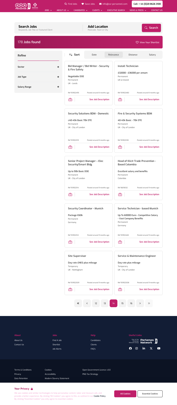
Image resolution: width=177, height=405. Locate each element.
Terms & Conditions (23, 370)
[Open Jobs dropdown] (48, 10)
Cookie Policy (100, 396)
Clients (94, 344)
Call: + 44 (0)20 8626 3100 (147, 3)
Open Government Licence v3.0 (96, 370)
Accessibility (50, 374)
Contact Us (19, 344)
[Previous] (87, 303)
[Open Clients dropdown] (97, 10)
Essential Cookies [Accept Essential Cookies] (150, 393)
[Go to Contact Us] (157, 10)
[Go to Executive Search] (116, 10)
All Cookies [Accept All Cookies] (125, 393)
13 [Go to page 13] (105, 303)
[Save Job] (70, 99)
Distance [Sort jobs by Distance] (133, 54)
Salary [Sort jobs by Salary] (152, 54)
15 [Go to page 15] (122, 303)
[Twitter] (151, 348)
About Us (18, 340)
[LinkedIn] (143, 348)
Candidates (96, 340)
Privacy (17, 374)
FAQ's (93, 349)
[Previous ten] (78, 303)
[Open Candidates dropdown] (80, 10)
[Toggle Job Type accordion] (38, 77)
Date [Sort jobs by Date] (94, 54)
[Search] (151, 28)
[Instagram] (136, 348)
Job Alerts (57, 349)
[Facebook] (130, 348)
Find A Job (57, 340)
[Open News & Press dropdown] (138, 10)
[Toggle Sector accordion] (38, 67)
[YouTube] (159, 348)
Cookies (48, 370)
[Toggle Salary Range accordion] (38, 87)
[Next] (140, 303)
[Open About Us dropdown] (62, 10)
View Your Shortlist (149, 42)
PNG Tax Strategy (90, 374)
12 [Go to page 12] (96, 303)
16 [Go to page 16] (131, 303)
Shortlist (56, 344)
